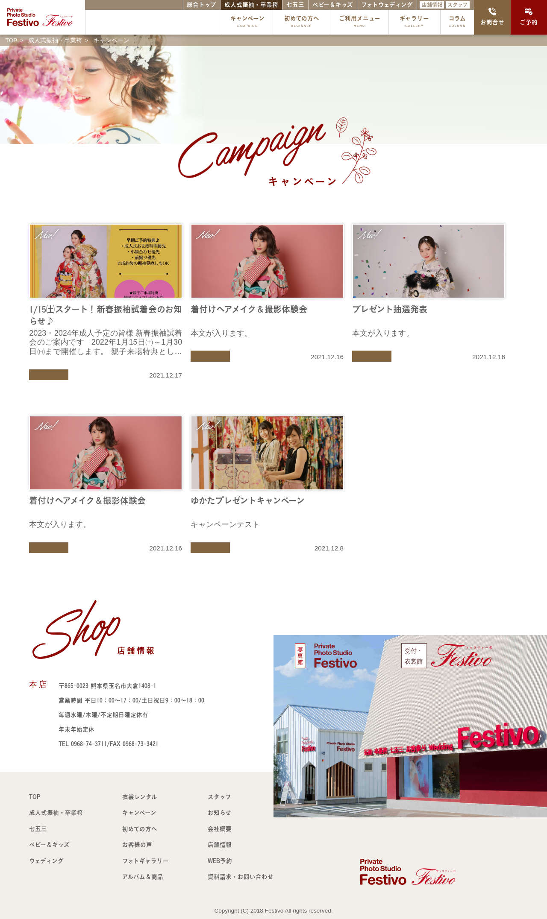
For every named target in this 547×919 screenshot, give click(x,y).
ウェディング (46, 861)
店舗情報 (432, 4)
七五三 (295, 5)
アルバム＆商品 (142, 877)
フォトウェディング (387, 5)
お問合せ (492, 17)
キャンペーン (247, 22)
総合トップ (201, 5)
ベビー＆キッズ (332, 5)
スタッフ (457, 4)
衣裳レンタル (139, 797)
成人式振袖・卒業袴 (251, 5)
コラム (457, 22)
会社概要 (220, 829)
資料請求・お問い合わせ (241, 877)
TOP (35, 797)
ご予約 (529, 16)
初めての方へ (301, 22)
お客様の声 (137, 845)
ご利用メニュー (359, 22)
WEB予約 (220, 861)
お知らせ (219, 813)
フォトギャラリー (145, 861)
